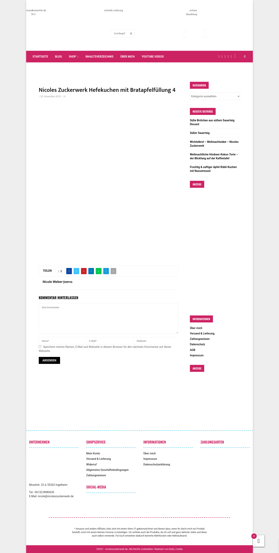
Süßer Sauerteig (200, 132)
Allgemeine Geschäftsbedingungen (107, 469)
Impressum (197, 355)
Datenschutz (197, 344)
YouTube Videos (153, 56)
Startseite (40, 56)
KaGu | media (176, 549)
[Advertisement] (108, 133)
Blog (58, 56)
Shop (72, 56)
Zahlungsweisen (200, 338)
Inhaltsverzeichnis (99, 56)
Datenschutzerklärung (156, 464)
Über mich (127, 56)
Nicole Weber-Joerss (57, 282)
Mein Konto (93, 453)
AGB (192, 349)
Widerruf (91, 464)
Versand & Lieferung (202, 333)
